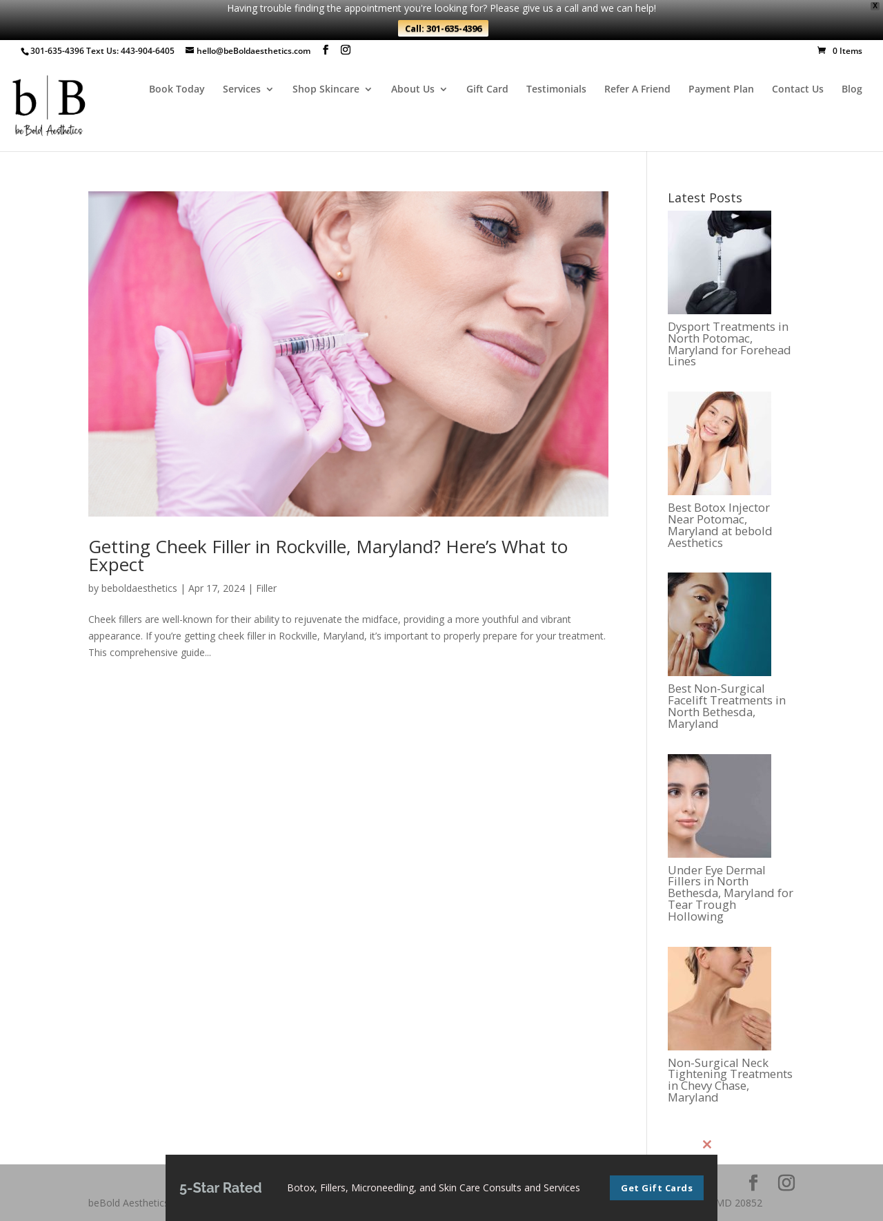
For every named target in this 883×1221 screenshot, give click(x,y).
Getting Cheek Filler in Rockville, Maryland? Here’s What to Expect (328, 555)
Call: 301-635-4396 (443, 28)
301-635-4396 (57, 51)
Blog (852, 89)
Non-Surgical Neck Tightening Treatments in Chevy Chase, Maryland (730, 1080)
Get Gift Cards (657, 1193)
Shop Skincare (325, 89)
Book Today (177, 89)
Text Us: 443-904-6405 (130, 51)
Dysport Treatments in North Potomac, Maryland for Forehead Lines (729, 344)
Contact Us (798, 89)
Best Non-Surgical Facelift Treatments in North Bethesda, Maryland (727, 706)
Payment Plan (721, 89)
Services (242, 89)
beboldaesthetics (139, 588)
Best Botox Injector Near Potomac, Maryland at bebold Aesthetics (720, 525)
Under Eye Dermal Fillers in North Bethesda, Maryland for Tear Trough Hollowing (730, 894)
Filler (266, 588)
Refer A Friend (637, 89)
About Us (413, 89)
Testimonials (556, 89)
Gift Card (487, 89)
